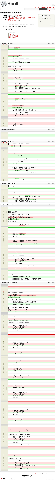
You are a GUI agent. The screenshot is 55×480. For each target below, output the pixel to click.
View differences (42, 15)
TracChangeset (37, 473)
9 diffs (16, 36)
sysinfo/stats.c (12, 36)
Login (35, 7)
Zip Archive (31, 476)
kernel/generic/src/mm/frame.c (8, 129)
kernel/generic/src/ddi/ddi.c (7, 43)
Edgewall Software (12, 479)
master (10, 17)
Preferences (39, 7)
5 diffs (15, 34)
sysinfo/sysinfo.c (12, 37)
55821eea (16, 20)
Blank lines (43, 21)
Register (43, 7)
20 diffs (17, 37)
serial (13, 17)
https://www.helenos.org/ (50, 479)
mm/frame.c (11, 33)
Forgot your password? (50, 7)
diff (12, 20)
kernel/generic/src (11, 28)
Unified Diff (24, 476)
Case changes (43, 22)
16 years (18, 15)
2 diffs (16, 35)
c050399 (9, 19)
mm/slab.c (11, 34)
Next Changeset (50, 10)
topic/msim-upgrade (12, 18)
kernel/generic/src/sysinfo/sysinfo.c (9, 282)
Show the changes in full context (45, 18)
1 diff (15, 33)
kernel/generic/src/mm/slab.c (7, 141)
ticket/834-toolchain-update (20, 17)
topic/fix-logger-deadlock (30, 17)
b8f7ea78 (9, 20)
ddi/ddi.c (11, 32)
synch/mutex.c (12, 35)
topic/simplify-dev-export (20, 18)
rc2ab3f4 (6, 44)
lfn (8, 17)
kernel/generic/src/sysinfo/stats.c (8, 204)
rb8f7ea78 (2, 44)
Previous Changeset (42, 10)
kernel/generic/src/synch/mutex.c (8, 183)
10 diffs (14, 32)
